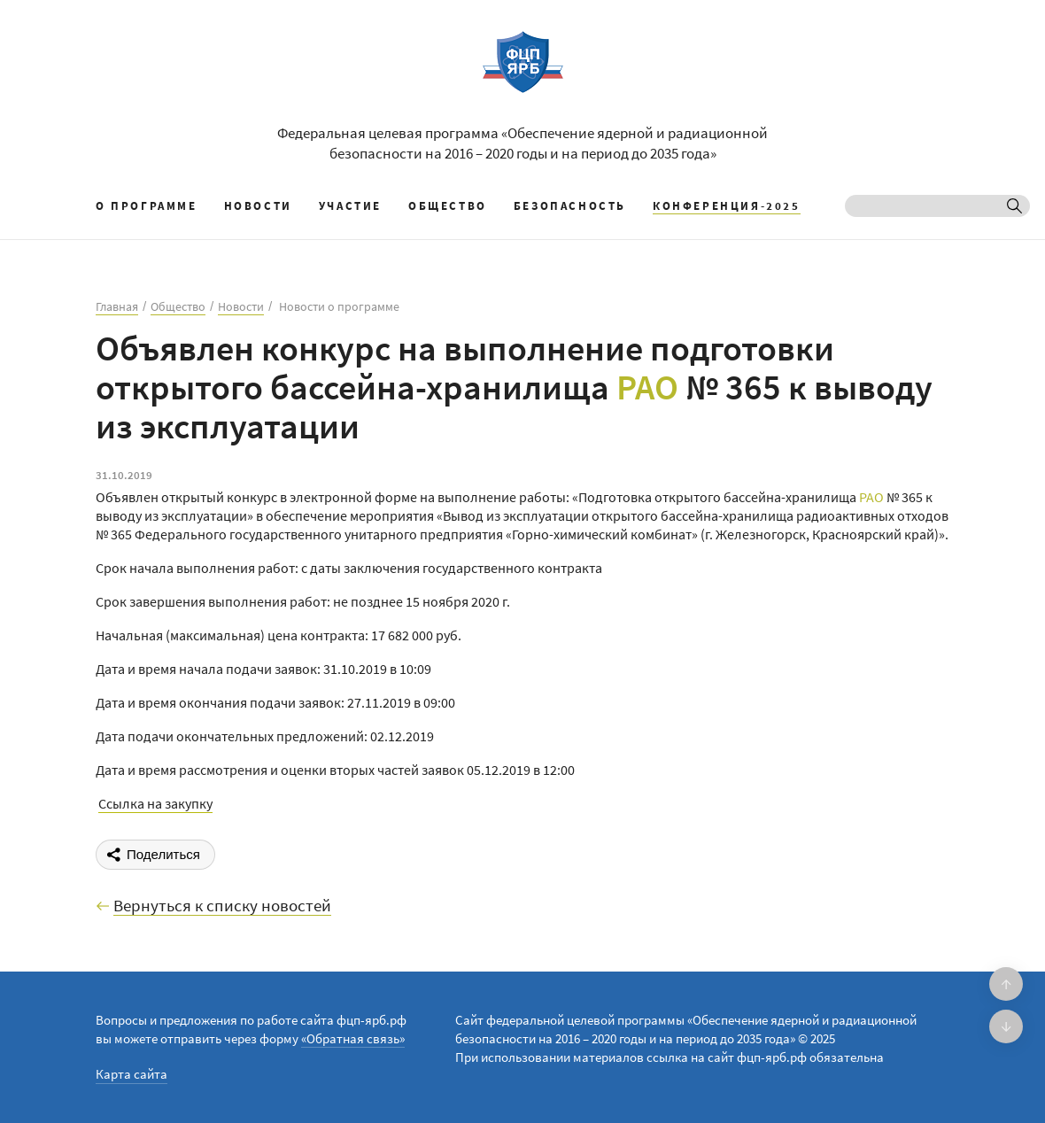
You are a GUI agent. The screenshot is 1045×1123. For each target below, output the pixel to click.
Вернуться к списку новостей (222, 906)
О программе (146, 205)
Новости (258, 205)
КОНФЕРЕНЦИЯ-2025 (727, 205)
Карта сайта (131, 1073)
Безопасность (570, 205)
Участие (350, 205)
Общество (447, 205)
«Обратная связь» (353, 1038)
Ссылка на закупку (155, 803)
